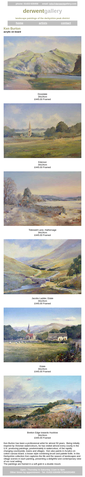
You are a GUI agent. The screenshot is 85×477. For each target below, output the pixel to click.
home (19, 23)
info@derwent (56, 3)
